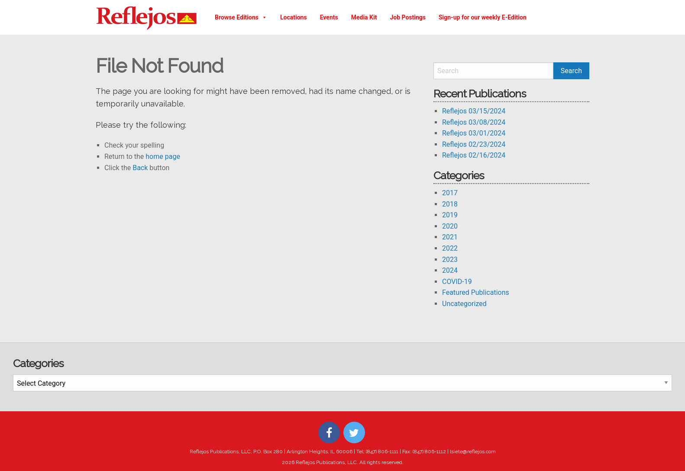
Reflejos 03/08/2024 (473, 122)
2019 (450, 215)
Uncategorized (464, 304)
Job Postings (408, 17)
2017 (450, 193)
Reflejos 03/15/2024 (473, 111)
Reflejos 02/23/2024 (473, 144)
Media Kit (364, 17)
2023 (450, 259)
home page (162, 156)
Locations (293, 17)
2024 (450, 270)
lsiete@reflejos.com (473, 451)
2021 (450, 237)
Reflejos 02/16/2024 (473, 155)
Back (140, 168)
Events (329, 17)
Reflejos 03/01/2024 (473, 133)
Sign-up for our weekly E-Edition (483, 17)
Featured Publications (475, 292)
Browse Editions (241, 17)
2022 (450, 248)
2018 (450, 204)
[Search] (493, 70)
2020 (450, 226)
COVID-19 (457, 281)
